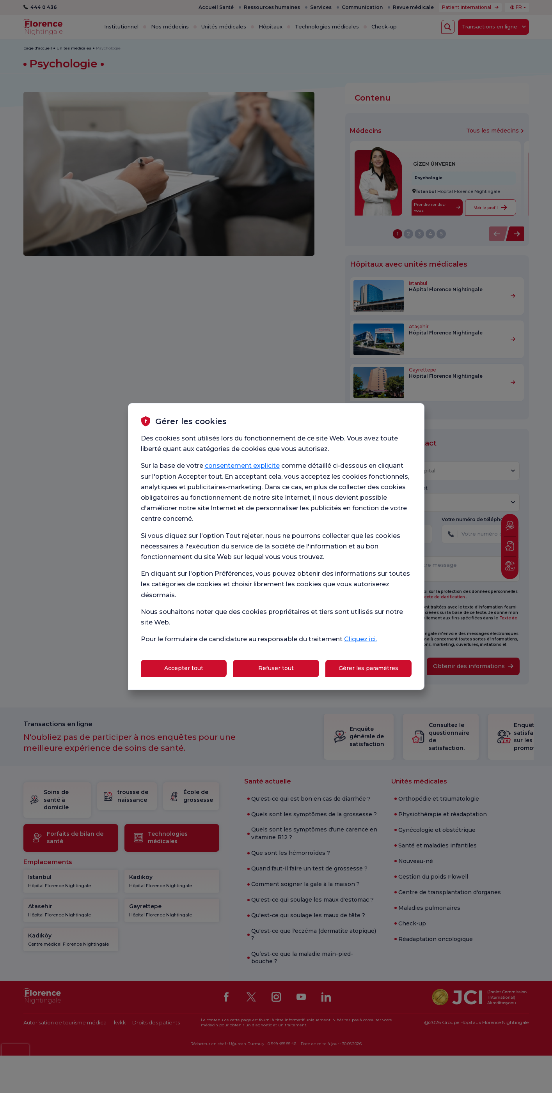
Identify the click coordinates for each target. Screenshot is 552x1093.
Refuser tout (276, 668)
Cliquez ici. (360, 639)
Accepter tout (183, 668)
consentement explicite (242, 465)
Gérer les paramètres (368, 668)
